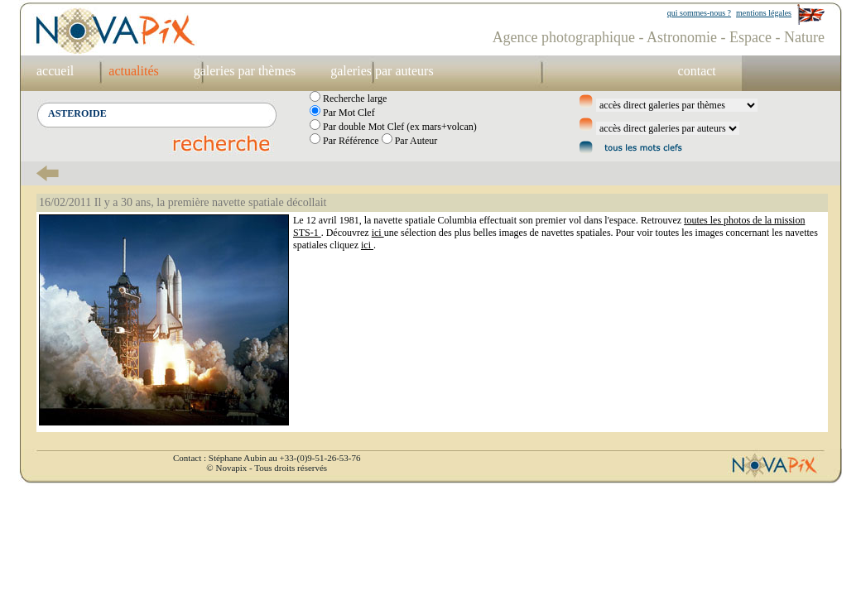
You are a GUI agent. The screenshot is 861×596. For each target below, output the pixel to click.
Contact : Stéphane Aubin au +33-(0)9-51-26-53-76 (266, 458)
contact (697, 71)
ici (378, 232)
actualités (133, 71)
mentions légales (763, 12)
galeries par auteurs (381, 71)
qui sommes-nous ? (699, 12)
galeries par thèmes (245, 71)
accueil (55, 71)
